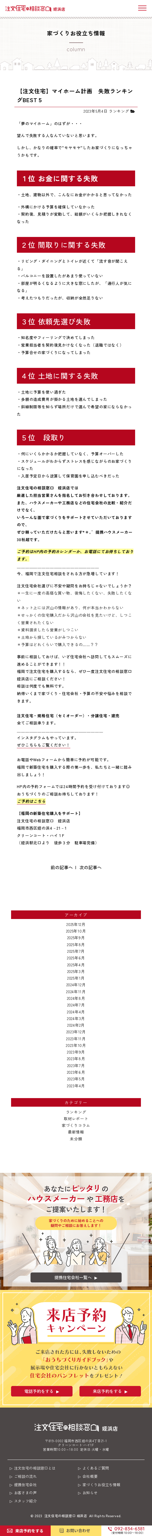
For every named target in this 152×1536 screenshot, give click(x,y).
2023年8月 (76, 1058)
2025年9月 (76, 937)
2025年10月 (76, 931)
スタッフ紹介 (27, 1502)
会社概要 (91, 1477)
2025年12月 (76, 924)
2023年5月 (76, 1078)
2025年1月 (76, 978)
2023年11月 (76, 1038)
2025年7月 (76, 951)
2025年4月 (76, 964)
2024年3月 (76, 1018)
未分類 (76, 1139)
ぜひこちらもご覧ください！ (43, 745)
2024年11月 (76, 991)
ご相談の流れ (27, 1477)
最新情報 (76, 1132)
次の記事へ (90, 867)
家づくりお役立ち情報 (103, 1485)
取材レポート (76, 1118)
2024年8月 (76, 998)
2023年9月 (76, 1052)
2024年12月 (76, 984)
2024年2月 (76, 1025)
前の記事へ (62, 867)
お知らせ (91, 1494)
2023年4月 (76, 1085)
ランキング (76, 1112)
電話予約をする (38, 1391)
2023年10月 (76, 1045)
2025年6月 (76, 958)
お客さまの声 (27, 1494)
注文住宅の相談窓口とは (37, 1468)
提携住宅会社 (27, 1485)
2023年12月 (76, 1031)
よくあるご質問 (97, 1468)
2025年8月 (76, 944)
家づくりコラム (76, 1125)
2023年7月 (76, 1065)
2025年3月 (76, 971)
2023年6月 (76, 1072)
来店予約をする (107, 1391)
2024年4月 (76, 1011)
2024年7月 (76, 1005)
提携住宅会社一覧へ (73, 1276)
